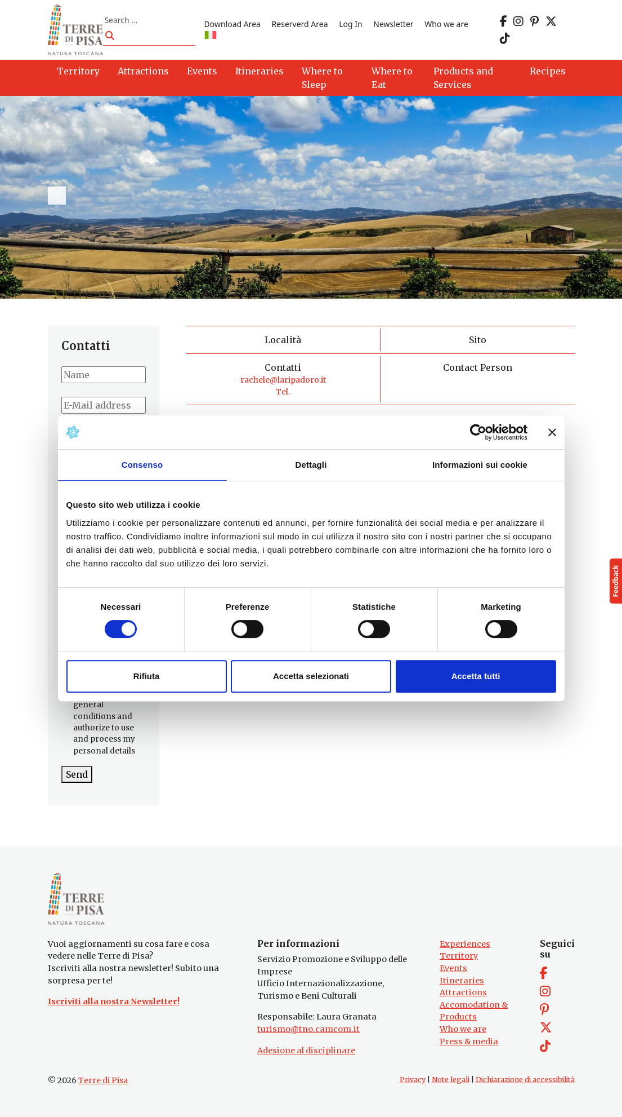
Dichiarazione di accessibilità (525, 1079)
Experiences (465, 944)
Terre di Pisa (103, 1080)
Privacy (413, 1079)
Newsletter (393, 24)
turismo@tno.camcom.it (308, 1029)
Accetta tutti (475, 676)
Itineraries (462, 981)
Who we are (446, 24)
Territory (459, 956)
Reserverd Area (300, 24)
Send (77, 774)
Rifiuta (146, 676)
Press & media (469, 1041)
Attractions (463, 992)
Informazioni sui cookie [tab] (479, 464)
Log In (350, 24)
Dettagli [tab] (311, 464)
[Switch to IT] (210, 36)
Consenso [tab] (142, 464)
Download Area (232, 24)
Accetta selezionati (311, 676)
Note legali (450, 1079)
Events (453, 968)
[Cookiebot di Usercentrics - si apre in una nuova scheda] (478, 432)
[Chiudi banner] (552, 432)
